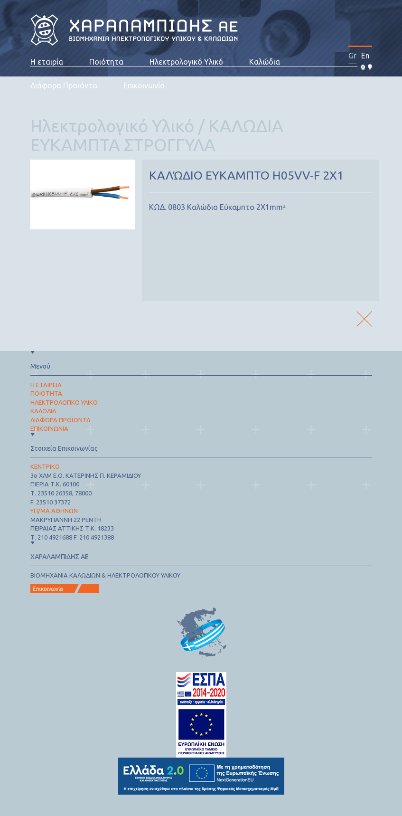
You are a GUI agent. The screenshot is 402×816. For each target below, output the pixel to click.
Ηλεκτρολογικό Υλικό (186, 61)
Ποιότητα (106, 61)
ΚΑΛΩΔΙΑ (43, 411)
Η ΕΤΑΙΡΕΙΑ (46, 384)
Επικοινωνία (144, 85)
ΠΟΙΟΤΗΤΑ (46, 393)
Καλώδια (264, 61)
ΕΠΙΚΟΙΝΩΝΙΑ (49, 428)
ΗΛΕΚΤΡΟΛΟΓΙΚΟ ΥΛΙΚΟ (64, 402)
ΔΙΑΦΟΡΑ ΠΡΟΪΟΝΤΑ (60, 420)
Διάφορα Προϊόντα (63, 85)
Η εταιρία (46, 61)
